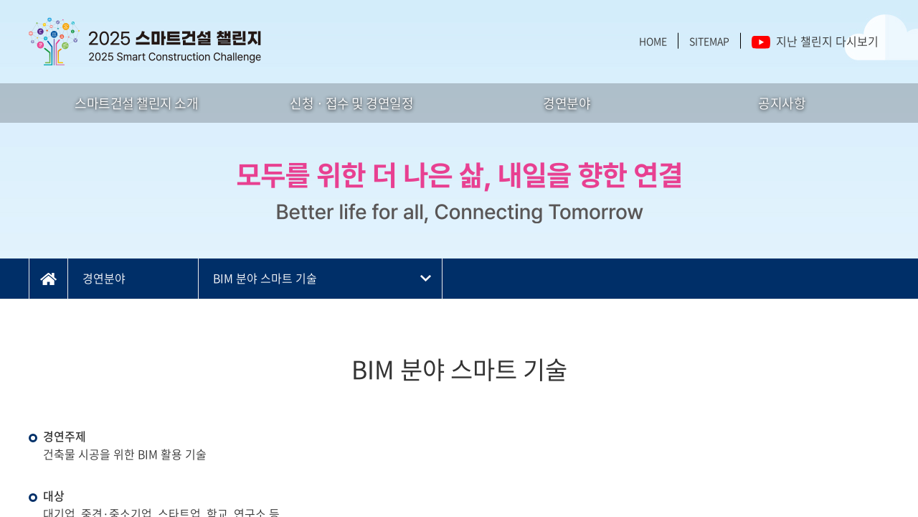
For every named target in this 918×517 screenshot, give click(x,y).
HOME (653, 41)
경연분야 (566, 103)
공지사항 (781, 103)
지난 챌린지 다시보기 (815, 41)
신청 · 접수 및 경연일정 (351, 103)
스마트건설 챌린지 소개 (136, 103)
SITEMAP (709, 41)
